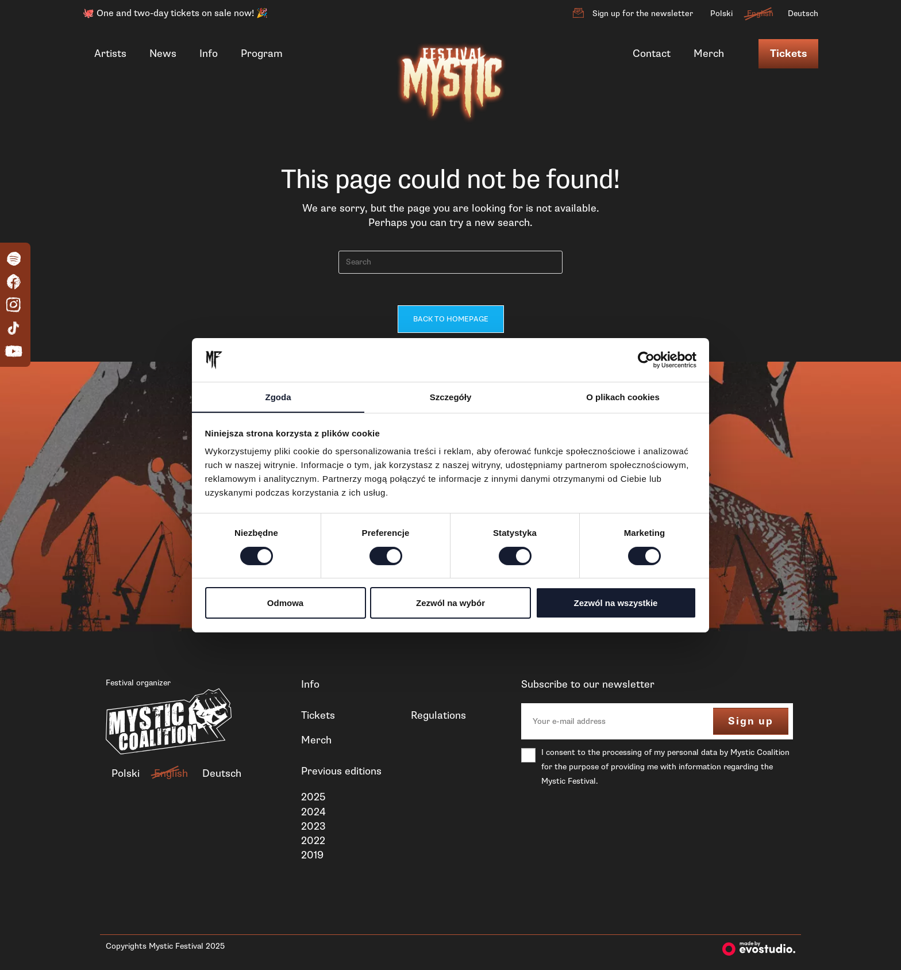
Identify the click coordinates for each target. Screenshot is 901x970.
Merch (709, 53)
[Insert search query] (450, 262)
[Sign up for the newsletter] (578, 13)
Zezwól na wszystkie (616, 603)
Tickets (788, 53)
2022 (313, 843)
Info (208, 53)
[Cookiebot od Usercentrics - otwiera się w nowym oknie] (646, 359)
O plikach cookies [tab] (623, 397)
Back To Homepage (450, 322)
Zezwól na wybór (450, 603)
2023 (313, 828)
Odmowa (285, 603)
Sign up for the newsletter (642, 13)
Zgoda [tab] (278, 397)
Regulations (438, 717)
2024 (313, 814)
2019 (312, 858)
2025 (313, 799)
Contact (652, 53)
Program (262, 53)
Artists (110, 53)
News (162, 53)
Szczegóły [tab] (451, 397)
